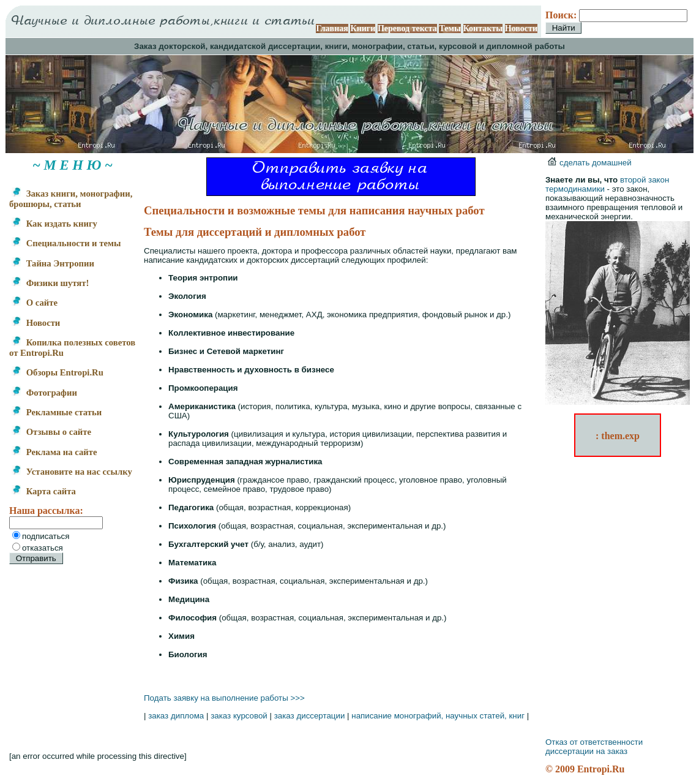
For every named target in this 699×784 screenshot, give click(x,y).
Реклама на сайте (54, 452)
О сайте (35, 302)
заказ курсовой (239, 715)
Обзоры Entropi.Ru (57, 372)
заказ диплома (176, 715)
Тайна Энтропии (53, 263)
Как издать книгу (54, 223)
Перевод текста (407, 28)
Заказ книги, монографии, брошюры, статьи (70, 199)
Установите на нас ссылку (72, 472)
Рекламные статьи (57, 412)
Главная (332, 28)
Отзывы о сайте (51, 432)
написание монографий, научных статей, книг (438, 715)
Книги (362, 28)
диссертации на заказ (586, 751)
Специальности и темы (66, 243)
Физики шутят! (50, 283)
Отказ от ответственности (594, 742)
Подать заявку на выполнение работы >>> (224, 698)
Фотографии (44, 393)
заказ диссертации (309, 715)
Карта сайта (44, 491)
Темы (450, 28)
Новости (521, 28)
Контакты (483, 28)
